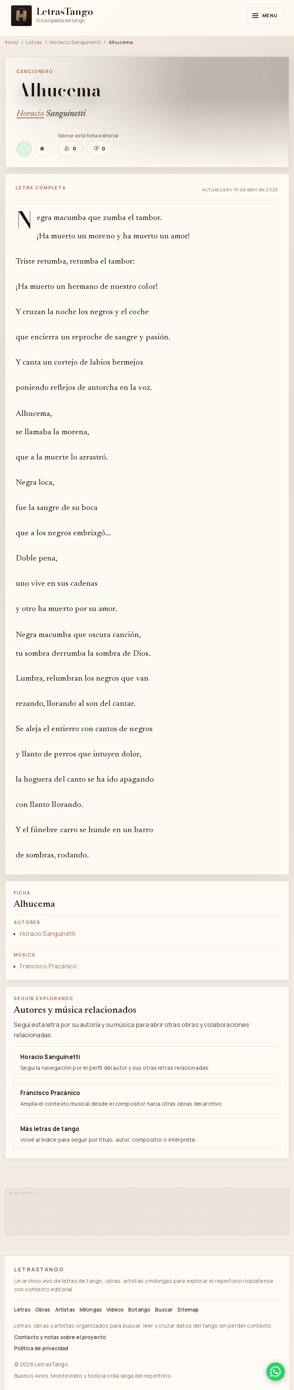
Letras (34, 42)
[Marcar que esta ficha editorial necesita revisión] (99, 148)
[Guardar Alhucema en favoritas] (42, 148)
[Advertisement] (149, 1213)
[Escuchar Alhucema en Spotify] (23, 148)
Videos (115, 1309)
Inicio (12, 42)
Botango (139, 1309)
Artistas (65, 1309)
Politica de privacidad (41, 1348)
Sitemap (188, 1309)
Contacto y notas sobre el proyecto (60, 1337)
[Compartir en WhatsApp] (275, 1371)
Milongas (91, 1309)
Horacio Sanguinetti (75, 42)
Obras (43, 1309)
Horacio (30, 114)
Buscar (164, 1309)
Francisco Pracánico (48, 966)
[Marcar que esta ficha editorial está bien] (70, 148)
